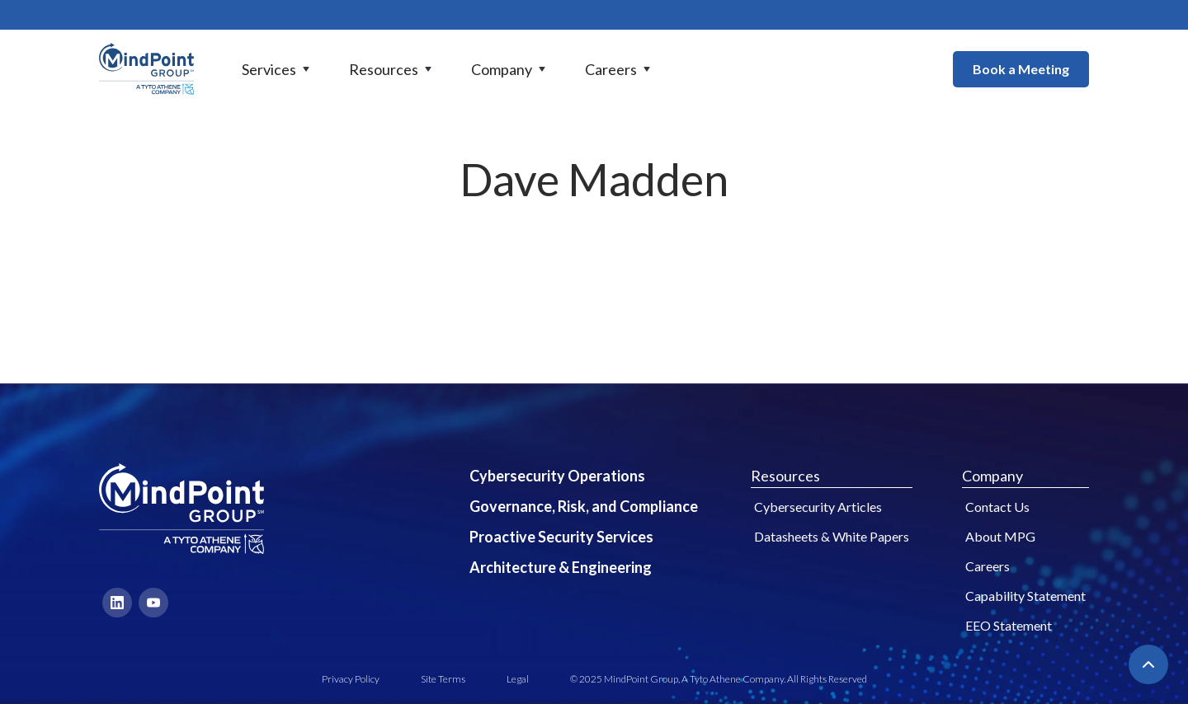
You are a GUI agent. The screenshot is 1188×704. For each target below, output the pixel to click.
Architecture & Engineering (560, 567)
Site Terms (443, 679)
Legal (518, 679)
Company (992, 476)
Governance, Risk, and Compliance (583, 506)
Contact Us (997, 506)
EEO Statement (1008, 625)
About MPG (1000, 536)
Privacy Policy (351, 679)
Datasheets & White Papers (831, 536)
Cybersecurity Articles (818, 506)
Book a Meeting (1021, 69)
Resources (785, 476)
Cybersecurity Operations (557, 476)
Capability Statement (1025, 595)
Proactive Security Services (561, 537)
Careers (987, 566)
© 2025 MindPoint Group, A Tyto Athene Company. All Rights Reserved (718, 679)
